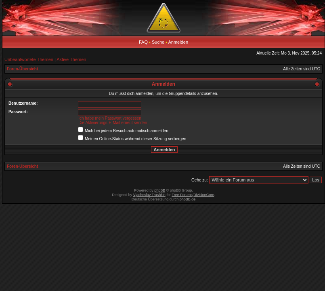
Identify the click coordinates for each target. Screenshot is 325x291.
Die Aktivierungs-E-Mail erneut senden (112, 122)
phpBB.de (188, 199)
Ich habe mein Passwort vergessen (109, 118)
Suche (158, 42)
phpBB (159, 190)
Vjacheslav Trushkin (149, 195)
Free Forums (182, 195)
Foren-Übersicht (22, 69)
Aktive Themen (71, 59)
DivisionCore (203, 195)
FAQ (143, 42)
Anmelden (178, 42)
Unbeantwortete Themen (28, 59)
